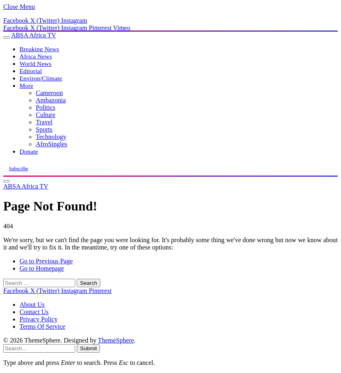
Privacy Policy (39, 319)
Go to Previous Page (46, 261)
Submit (88, 348)
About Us (32, 304)
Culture (45, 114)
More (26, 85)
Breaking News (39, 49)
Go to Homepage (42, 268)
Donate (29, 151)
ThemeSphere (116, 340)
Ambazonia (51, 100)
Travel (44, 122)
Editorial (31, 70)
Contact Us (34, 311)
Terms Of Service (42, 326)
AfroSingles (51, 144)
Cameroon (49, 92)
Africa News (36, 56)
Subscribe (18, 168)
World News (36, 63)
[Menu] (6, 37)
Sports (44, 129)
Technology (51, 136)
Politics (45, 107)
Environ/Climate (41, 78)
